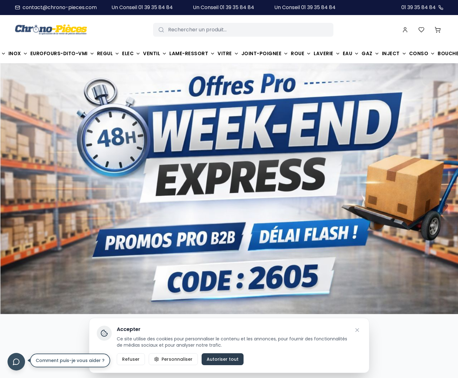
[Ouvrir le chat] (16, 361)
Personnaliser (173, 359)
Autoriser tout (223, 359)
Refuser (131, 359)
